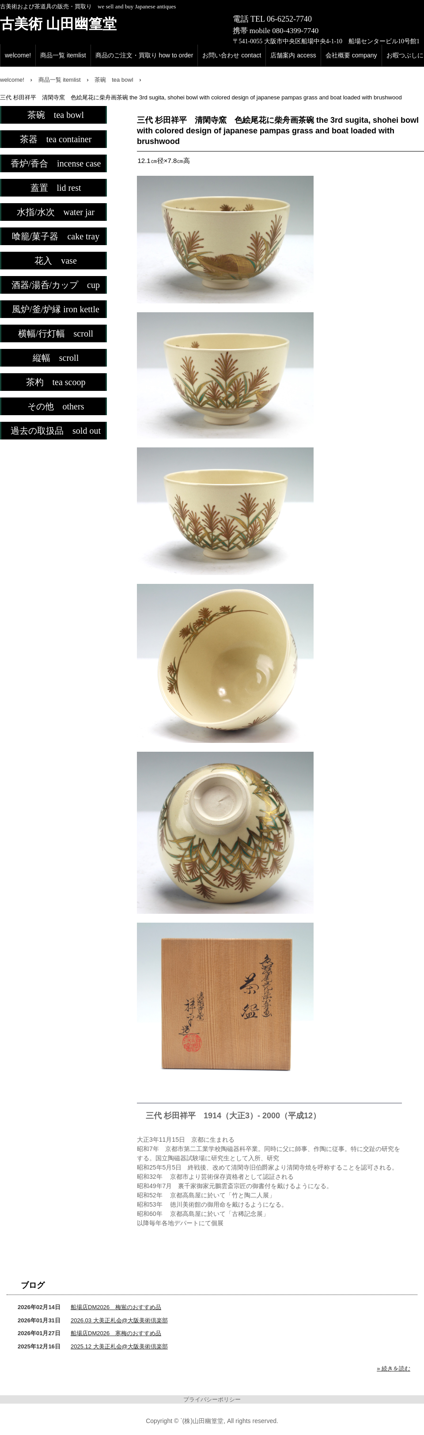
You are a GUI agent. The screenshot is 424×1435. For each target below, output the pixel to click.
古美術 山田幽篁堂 (58, 24)
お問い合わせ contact (231, 55)
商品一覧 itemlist (63, 55)
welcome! (18, 55)
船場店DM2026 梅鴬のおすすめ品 (116, 1307)
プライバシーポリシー (212, 1399)
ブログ (33, 1285)
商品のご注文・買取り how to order (144, 55)
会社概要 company (351, 55)
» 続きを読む (393, 1368)
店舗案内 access (293, 55)
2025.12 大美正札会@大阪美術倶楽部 (119, 1346)
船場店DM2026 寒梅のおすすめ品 (116, 1333)
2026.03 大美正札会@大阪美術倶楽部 (119, 1320)
